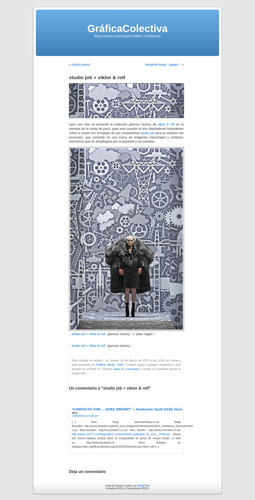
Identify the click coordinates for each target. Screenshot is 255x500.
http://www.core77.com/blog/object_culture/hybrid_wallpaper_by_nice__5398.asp (121, 434)
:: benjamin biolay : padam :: (162, 64)
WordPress (144, 485)
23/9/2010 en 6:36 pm (85, 415)
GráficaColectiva (127, 28)
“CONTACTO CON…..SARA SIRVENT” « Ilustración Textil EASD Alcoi (127, 409)
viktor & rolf (166, 124)
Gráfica (101, 364)
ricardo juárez (81, 64)
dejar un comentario (127, 368)
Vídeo (120, 364)
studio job (147, 133)
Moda (111, 364)
